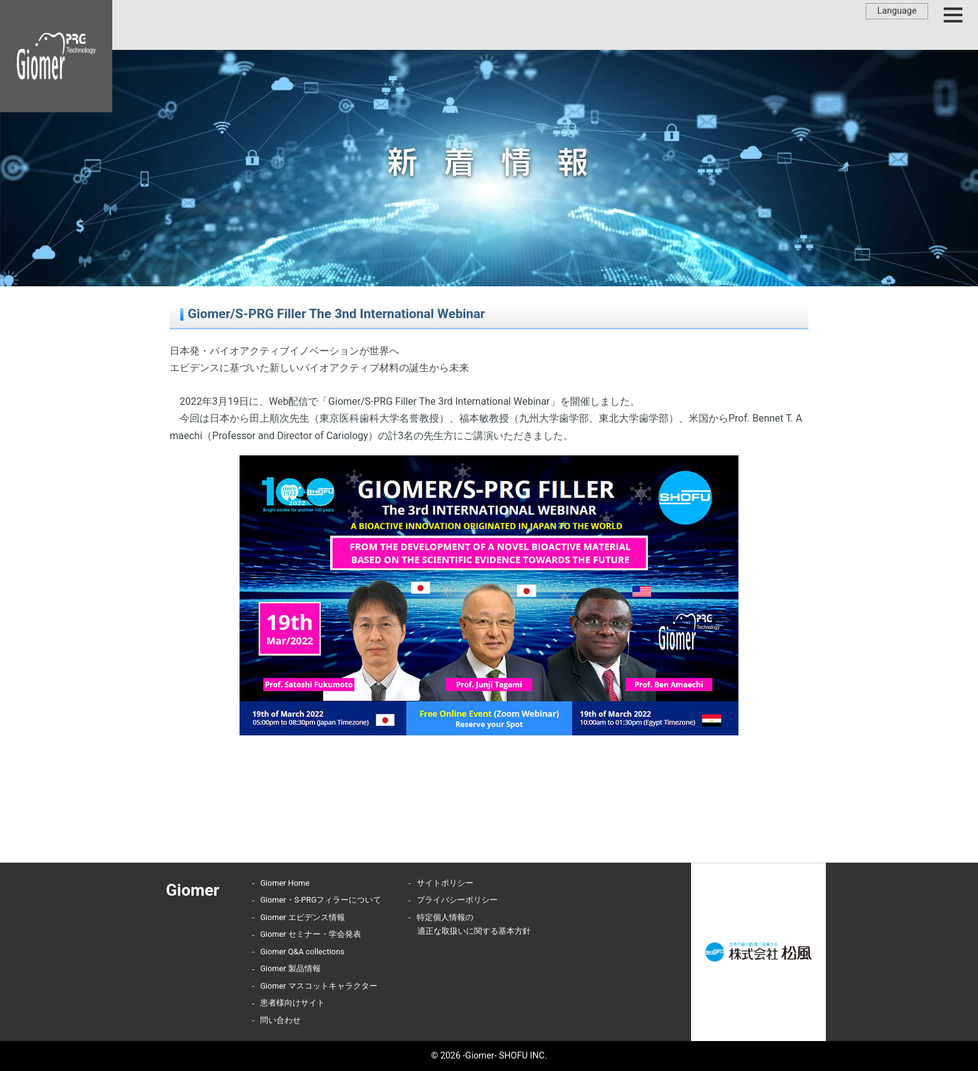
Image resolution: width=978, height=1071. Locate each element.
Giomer (192, 890)
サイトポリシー (445, 883)
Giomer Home (284, 883)
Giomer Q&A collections (302, 951)
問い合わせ (280, 1020)
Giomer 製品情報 (290, 968)
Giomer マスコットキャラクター (318, 986)
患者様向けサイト (292, 1002)
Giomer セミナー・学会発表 (310, 934)
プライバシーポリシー (457, 899)
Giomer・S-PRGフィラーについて (320, 899)
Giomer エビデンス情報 (302, 917)
